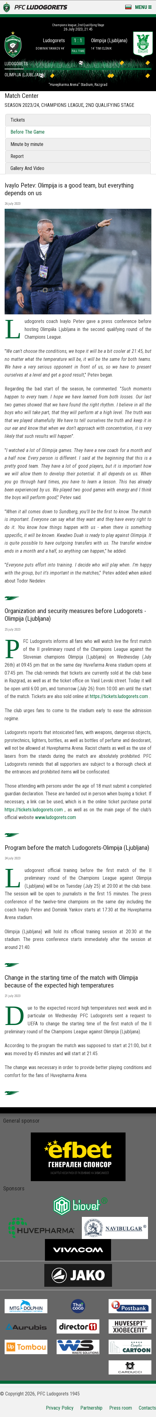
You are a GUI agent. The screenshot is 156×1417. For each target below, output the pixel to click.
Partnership (91, 1408)
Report (17, 156)
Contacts (147, 1408)
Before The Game (27, 132)
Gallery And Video (27, 168)
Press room (120, 1408)
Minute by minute (26, 144)
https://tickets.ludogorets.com (119, 696)
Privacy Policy (60, 1408)
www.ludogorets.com (55, 817)
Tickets (17, 120)
